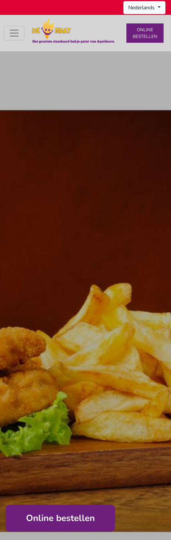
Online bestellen (145, 33)
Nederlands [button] (142, 7)
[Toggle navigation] (14, 33)
